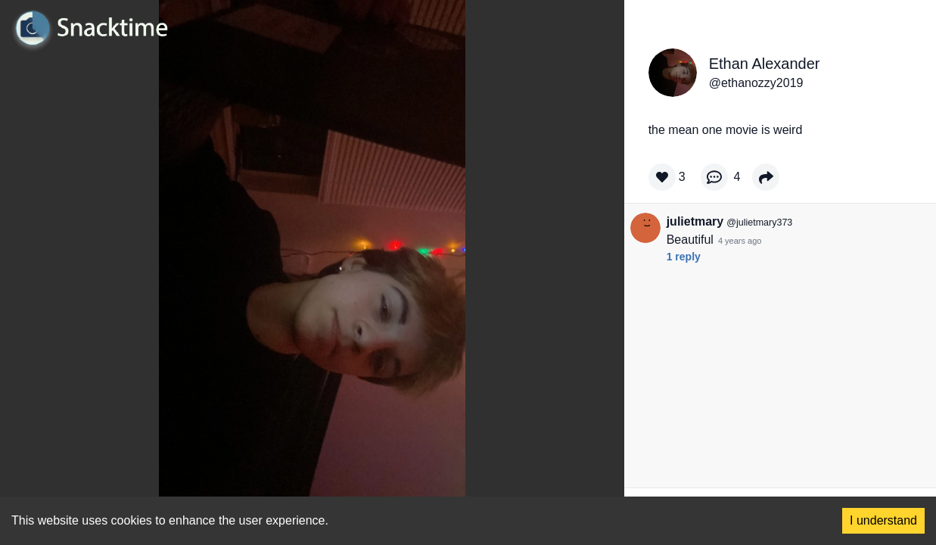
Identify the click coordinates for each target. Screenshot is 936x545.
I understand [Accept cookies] (883, 520)
